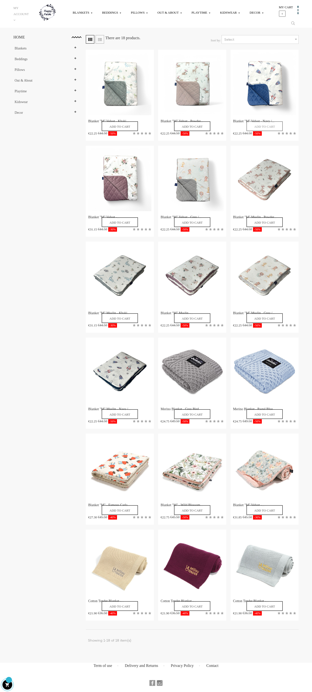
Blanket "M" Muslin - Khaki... (109, 313)
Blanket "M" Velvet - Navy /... (253, 121)
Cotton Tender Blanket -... (106, 601)
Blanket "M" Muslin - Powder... (254, 217)
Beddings (21, 59)
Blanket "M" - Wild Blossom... (182, 505)
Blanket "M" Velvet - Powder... (182, 121)
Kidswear (21, 102)
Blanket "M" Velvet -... (104, 217)
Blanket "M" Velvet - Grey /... (181, 217)
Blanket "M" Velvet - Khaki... (108, 121)
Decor (19, 112)
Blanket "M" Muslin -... (177, 313)
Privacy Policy (182, 666)
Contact (212, 666)
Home (19, 37)
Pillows (20, 70)
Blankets (21, 48)
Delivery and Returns (141, 666)
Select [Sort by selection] (261, 39)
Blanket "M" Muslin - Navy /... (109, 409)
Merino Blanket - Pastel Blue (253, 409)
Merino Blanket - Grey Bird (180, 409)
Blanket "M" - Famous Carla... (109, 505)
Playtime (21, 91)
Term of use (103, 666)
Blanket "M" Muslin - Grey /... (254, 313)
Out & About (23, 80)
